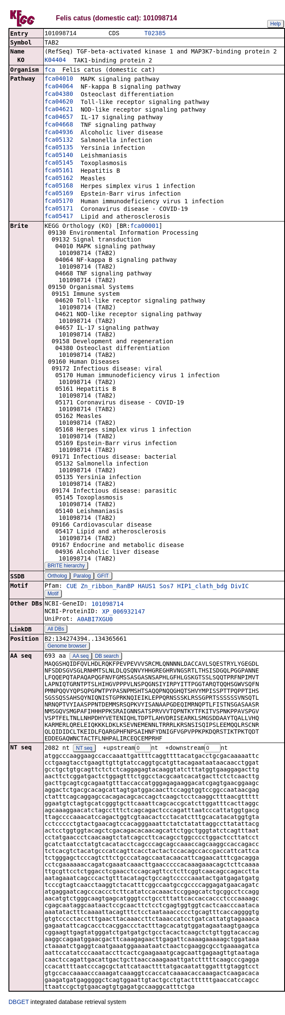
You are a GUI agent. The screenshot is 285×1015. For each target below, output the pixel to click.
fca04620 (59, 102)
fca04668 (59, 125)
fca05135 (59, 148)
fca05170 (59, 201)
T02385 (154, 34)
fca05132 (59, 140)
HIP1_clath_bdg (202, 586)
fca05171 (59, 209)
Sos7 (166, 586)
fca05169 (59, 194)
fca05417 (59, 216)
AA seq (81, 657)
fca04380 (59, 94)
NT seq (84, 749)
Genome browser (67, 647)
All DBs (56, 630)
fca (50, 70)
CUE (71, 586)
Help (275, 24)
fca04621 (59, 110)
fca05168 (59, 186)
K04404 (55, 60)
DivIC (240, 586)
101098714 (107, 604)
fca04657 (59, 117)
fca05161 (59, 171)
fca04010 (59, 79)
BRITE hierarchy (66, 566)
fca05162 (59, 178)
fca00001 (144, 226)
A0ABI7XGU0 (95, 620)
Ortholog (57, 577)
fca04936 (59, 132)
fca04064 (59, 87)
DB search (107, 657)
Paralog (82, 577)
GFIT (103, 577)
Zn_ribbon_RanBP (107, 586)
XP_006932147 (123, 612)
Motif (53, 594)
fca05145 (59, 163)
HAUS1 (147, 586)
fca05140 (59, 155)
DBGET (18, 1003)
